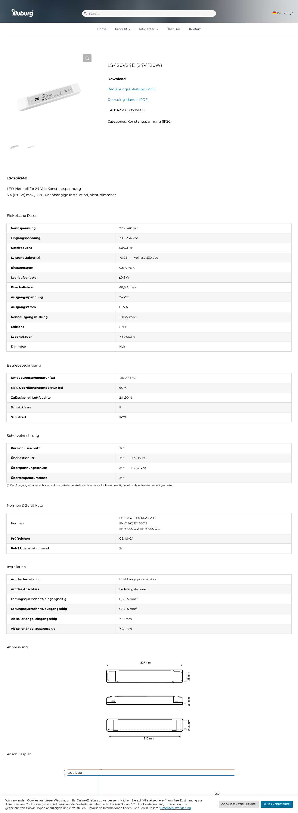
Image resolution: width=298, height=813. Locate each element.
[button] (87, 58)
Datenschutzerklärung (175, 808)
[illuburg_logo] (22, 9)
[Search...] (149, 13)
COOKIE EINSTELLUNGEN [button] (238, 804)
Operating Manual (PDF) (128, 100)
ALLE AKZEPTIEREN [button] (276, 804)
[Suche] (85, 13)
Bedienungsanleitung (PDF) (132, 89)
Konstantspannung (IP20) (149, 121)
